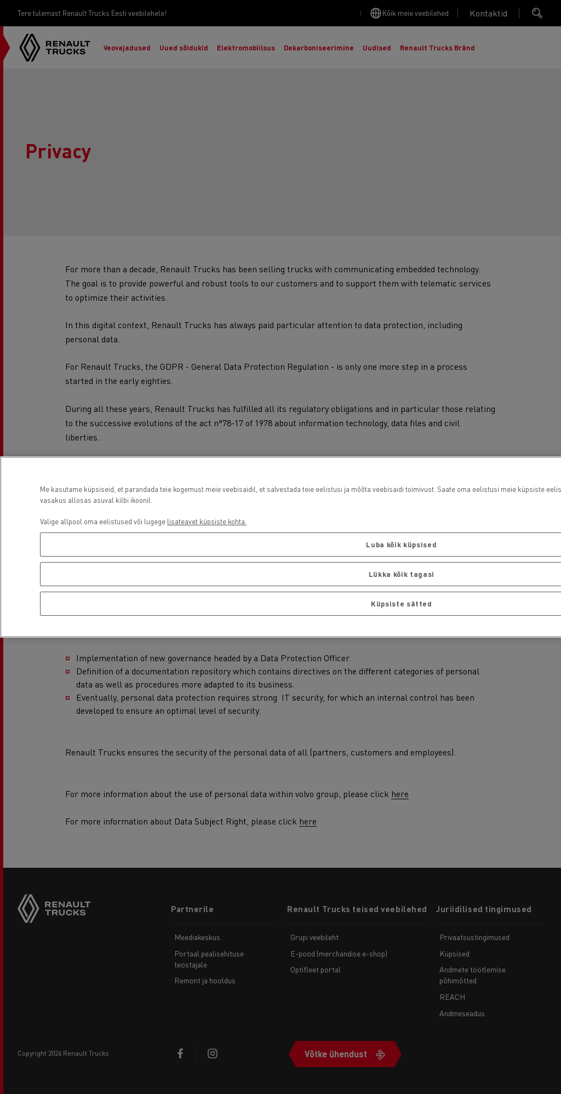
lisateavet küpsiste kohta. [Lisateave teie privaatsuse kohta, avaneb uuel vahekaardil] (207, 521)
